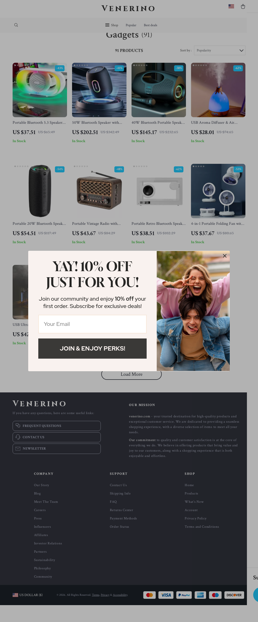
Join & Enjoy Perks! (92, 348)
